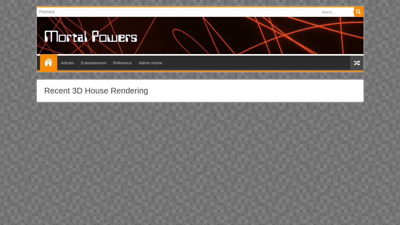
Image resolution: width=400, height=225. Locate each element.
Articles (67, 63)
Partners (47, 11)
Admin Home (150, 63)
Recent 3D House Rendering (96, 90)
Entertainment (93, 63)
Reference (122, 63)
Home (48, 62)
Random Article (356, 63)
